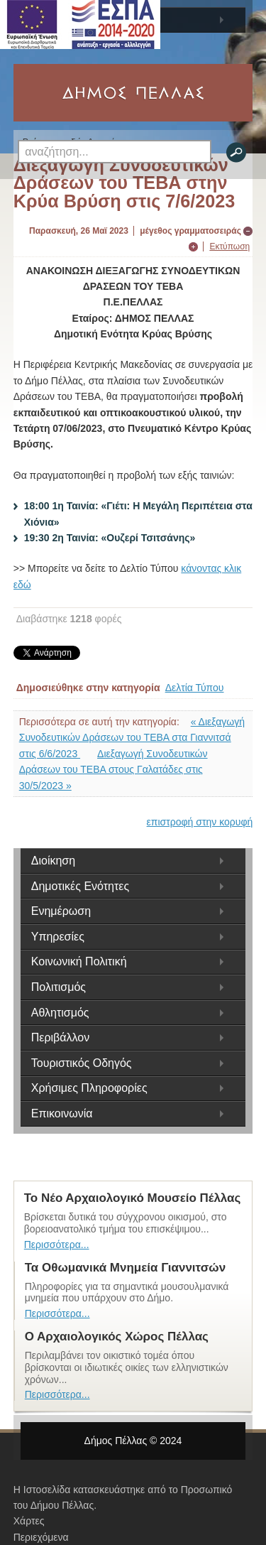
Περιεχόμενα (41, 1537)
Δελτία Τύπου (194, 687)
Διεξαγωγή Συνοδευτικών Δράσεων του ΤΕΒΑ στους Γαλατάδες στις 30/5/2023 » (113, 769)
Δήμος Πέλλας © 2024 (133, 1440)
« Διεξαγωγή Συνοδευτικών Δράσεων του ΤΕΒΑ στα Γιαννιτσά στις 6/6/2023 (132, 737)
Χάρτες (29, 1521)
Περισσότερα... (56, 1244)
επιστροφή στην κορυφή (200, 822)
